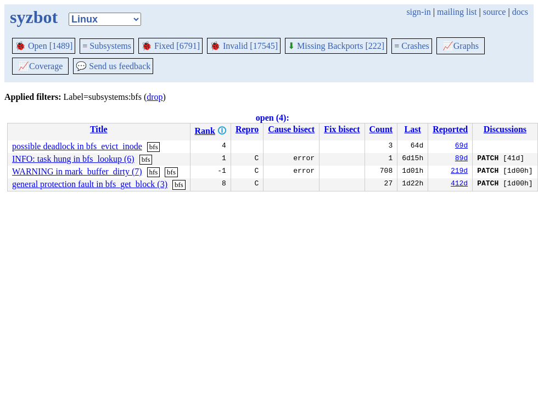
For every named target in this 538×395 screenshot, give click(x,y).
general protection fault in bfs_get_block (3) (89, 184)
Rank (205, 131)
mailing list (457, 11)
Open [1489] (43, 45)
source (494, 11)
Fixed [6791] (170, 45)
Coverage (40, 66)
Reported (450, 129)
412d (459, 184)
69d (461, 146)
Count (381, 129)
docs (520, 11)
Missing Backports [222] (336, 45)
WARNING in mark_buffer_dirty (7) (77, 171)
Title (99, 129)
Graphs (460, 45)
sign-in (418, 11)
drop (154, 96)
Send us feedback (113, 66)
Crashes (411, 45)
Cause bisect (291, 129)
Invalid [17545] (244, 45)
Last (413, 129)
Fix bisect (342, 129)
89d (461, 159)
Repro (247, 129)
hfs (153, 172)
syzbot (34, 17)
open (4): (272, 117)
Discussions (505, 129)
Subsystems (106, 45)
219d (459, 172)
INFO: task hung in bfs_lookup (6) (73, 158)
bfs (153, 147)
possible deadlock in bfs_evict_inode (77, 146)
